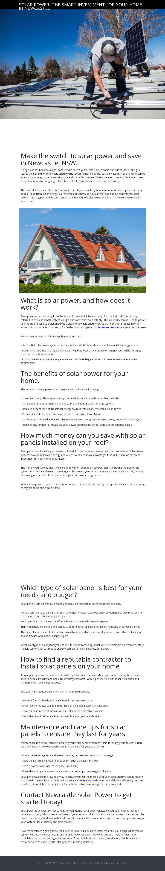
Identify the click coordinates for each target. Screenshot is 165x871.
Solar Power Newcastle (108, 327)
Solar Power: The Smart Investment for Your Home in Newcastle (80, 5)
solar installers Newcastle (83, 780)
